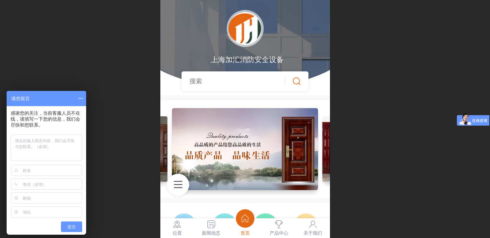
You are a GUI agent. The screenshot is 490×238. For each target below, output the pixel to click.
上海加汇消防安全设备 (244, 60)
